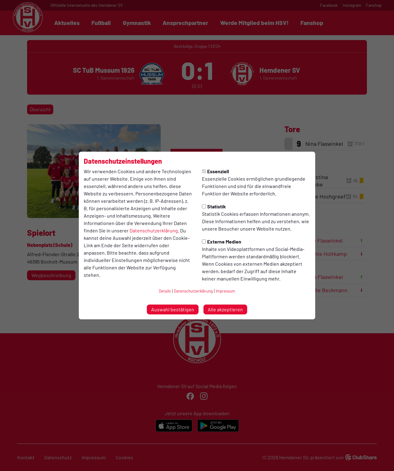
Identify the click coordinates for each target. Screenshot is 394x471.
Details (165, 291)
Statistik (214, 206)
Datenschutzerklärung (154, 230)
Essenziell (215, 171)
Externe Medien (221, 241)
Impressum (225, 291)
